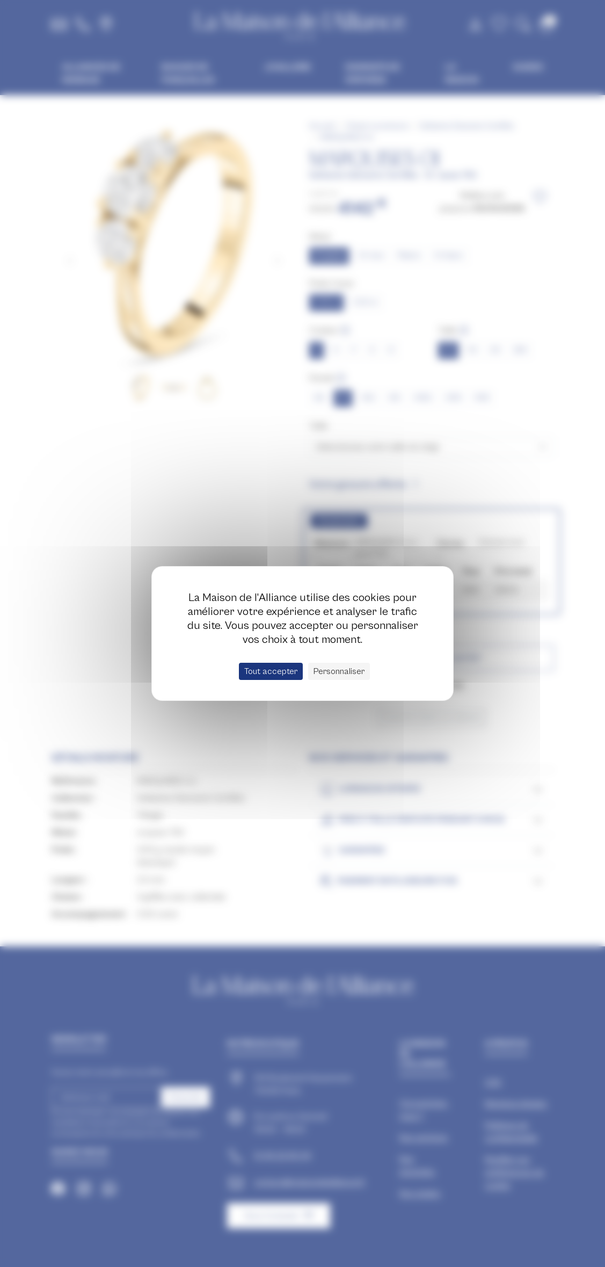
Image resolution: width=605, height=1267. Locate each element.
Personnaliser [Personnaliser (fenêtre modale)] (339, 671)
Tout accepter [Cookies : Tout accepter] (270, 671)
